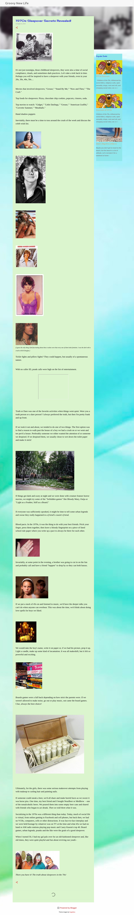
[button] (17, 27)
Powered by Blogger (67, 908)
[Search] (31, 3)
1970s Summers (102, 76)
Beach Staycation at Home (106, 144)
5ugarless (72, 912)
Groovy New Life (17, 3)
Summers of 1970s (104, 110)
